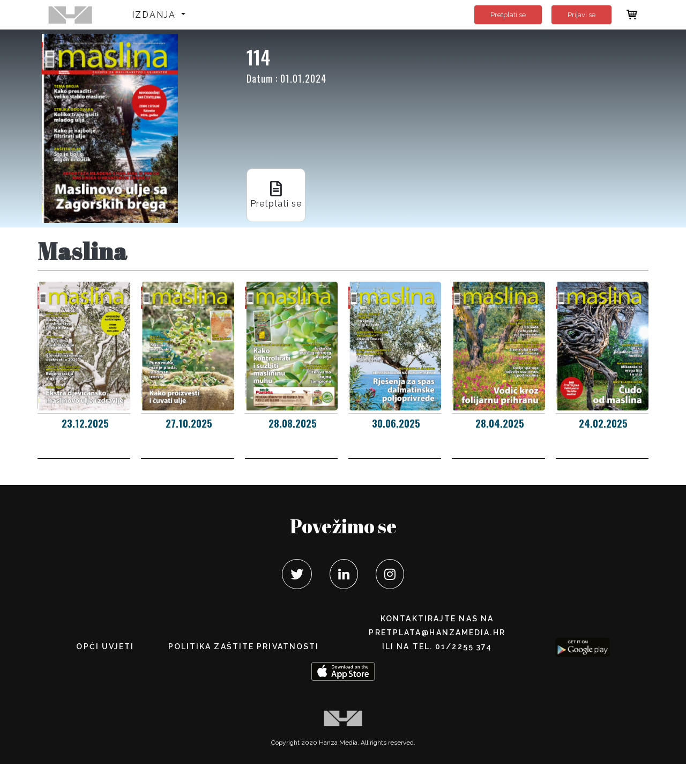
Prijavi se (581, 15)
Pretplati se (508, 15)
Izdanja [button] (156, 15)
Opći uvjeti (105, 646)
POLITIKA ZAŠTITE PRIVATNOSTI (243, 646)
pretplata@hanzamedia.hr (437, 632)
